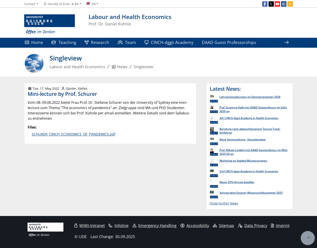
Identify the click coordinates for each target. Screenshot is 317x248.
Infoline (119, 225)
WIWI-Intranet (89, 225)
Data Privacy (252, 225)
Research (97, 42)
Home (34, 42)
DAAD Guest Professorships (229, 42)
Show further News (224, 203)
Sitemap (223, 225)
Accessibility (195, 225)
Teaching (64, 42)
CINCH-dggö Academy (169, 42)
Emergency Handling (155, 225)
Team (127, 42)
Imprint (280, 225)
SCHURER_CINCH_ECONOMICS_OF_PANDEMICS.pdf (73, 134)
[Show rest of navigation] (286, 43)
